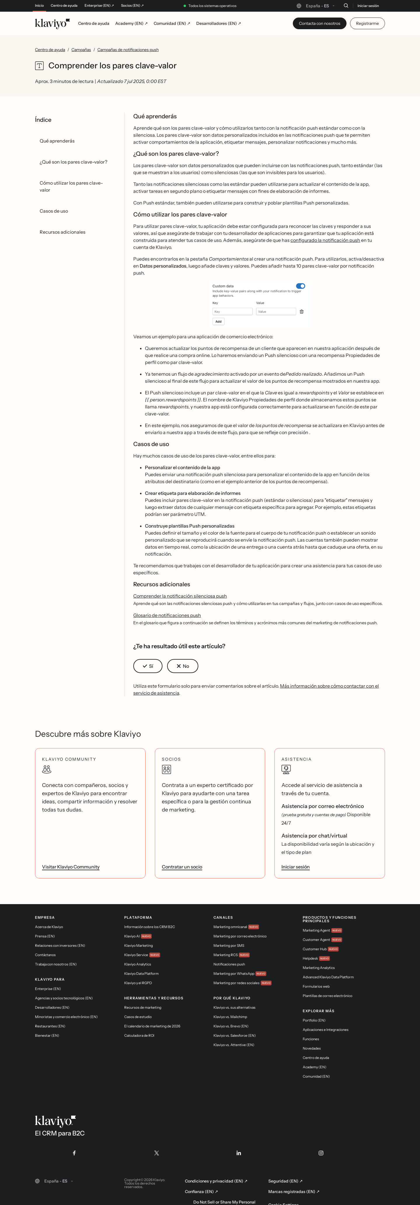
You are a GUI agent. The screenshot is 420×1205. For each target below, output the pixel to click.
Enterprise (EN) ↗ (99, 5)
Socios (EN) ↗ (132, 5)
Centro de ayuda (64, 5)
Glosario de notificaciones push (167, 615)
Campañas (81, 49)
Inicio (39, 5)
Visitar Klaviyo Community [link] (70, 867)
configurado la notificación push (325, 240)
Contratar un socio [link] (182, 867)
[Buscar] (346, 5)
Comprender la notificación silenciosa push (180, 596)
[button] (259, 304)
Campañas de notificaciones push (128, 49)
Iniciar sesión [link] (295, 867)
